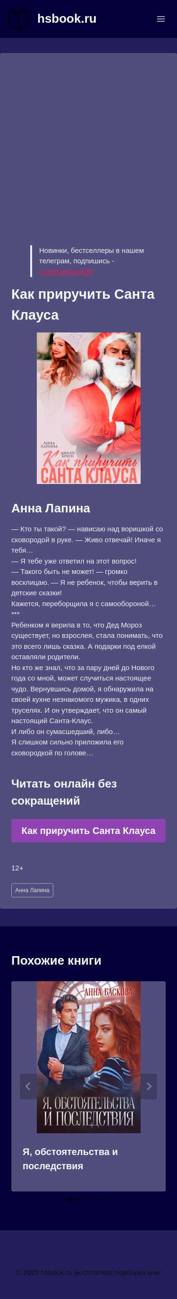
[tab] (69, 1199)
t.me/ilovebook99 (66, 272)
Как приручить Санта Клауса (89, 830)
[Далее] (148, 1086)
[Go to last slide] (28, 1086)
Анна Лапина (32, 890)
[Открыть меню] (160, 18)
